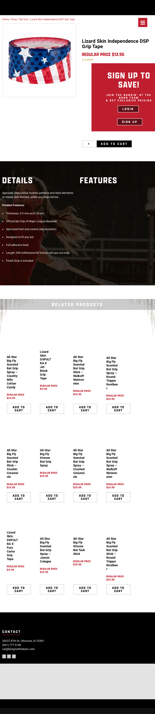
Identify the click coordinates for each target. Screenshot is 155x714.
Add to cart (114, 144)
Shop (14, 19)
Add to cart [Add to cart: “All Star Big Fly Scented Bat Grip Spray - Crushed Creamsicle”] (85, 497)
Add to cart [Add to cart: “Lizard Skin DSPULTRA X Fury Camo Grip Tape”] (19, 589)
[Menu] (142, 22)
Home (5, 19)
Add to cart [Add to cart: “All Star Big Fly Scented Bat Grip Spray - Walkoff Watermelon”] (118, 497)
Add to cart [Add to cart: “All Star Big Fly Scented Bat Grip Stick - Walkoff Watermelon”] (85, 408)
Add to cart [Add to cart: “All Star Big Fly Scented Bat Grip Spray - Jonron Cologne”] (52, 589)
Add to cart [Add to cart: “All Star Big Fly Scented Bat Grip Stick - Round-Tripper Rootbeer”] (118, 589)
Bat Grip (23, 19)
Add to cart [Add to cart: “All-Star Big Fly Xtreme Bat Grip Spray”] (52, 497)
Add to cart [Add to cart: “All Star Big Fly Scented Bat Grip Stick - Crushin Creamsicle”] (19, 497)
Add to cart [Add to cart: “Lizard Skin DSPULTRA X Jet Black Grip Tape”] (52, 408)
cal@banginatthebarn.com (18, 649)
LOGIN (128, 109)
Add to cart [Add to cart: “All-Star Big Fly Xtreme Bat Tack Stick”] (85, 589)
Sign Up (129, 122)
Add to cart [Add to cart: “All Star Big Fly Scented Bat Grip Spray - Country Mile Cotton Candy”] (19, 408)
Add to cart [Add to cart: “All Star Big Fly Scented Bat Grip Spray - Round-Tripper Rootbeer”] (118, 408)
